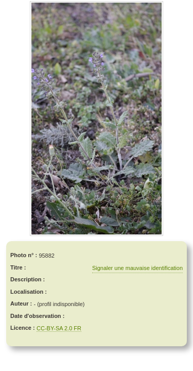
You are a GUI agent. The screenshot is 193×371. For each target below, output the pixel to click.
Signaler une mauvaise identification (137, 268)
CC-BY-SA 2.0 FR (59, 328)
